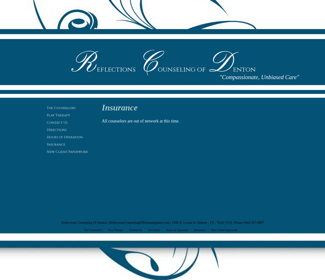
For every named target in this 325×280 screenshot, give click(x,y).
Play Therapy (58, 115)
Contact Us (57, 122)
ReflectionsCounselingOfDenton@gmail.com (139, 222)
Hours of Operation (65, 137)
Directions (57, 130)
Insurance (56, 144)
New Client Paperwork (67, 152)
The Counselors (61, 108)
